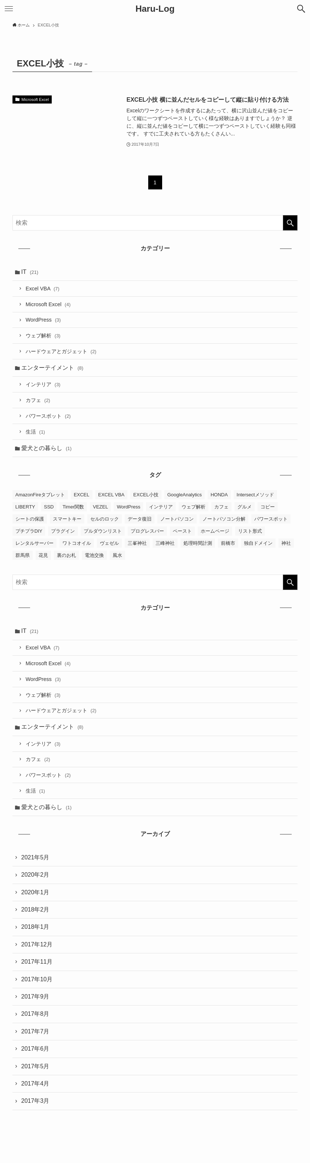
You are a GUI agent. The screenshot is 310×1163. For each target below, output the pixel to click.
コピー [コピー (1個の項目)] (267, 507)
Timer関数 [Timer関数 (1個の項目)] (73, 507)
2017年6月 (35, 1049)
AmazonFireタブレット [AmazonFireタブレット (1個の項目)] (40, 494)
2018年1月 (35, 927)
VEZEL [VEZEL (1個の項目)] (100, 507)
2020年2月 (35, 875)
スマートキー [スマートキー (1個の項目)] (67, 519)
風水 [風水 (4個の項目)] (117, 555)
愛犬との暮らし (46, 448)
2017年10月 (36, 979)
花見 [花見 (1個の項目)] (43, 555)
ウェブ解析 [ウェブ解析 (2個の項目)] (193, 507)
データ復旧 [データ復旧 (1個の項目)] (140, 519)
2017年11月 (36, 962)
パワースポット (48, 416)
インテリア (43, 384)
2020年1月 (35, 892)
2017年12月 (36, 944)
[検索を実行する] (290, 223)
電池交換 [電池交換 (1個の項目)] (94, 555)
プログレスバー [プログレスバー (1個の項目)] (147, 531)
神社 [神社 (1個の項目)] (286, 543)
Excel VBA (42, 288)
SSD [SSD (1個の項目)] (49, 507)
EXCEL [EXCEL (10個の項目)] (82, 494)
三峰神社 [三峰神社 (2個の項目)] (165, 543)
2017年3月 (35, 1101)
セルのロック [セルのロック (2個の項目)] (104, 519)
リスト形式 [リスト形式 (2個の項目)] (250, 531)
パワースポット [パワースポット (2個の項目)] (271, 519)
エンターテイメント (52, 368)
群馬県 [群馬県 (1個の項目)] (22, 555)
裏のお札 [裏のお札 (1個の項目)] (66, 555)
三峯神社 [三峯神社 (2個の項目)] (137, 543)
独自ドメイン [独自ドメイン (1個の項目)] (258, 543)
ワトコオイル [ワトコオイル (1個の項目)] (76, 543)
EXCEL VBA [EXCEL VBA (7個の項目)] (111, 494)
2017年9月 (35, 996)
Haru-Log (155, 8)
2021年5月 (35, 857)
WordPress (43, 320)
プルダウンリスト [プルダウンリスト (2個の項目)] (103, 531)
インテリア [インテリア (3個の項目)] (161, 507)
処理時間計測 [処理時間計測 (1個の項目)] (197, 543)
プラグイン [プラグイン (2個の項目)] (63, 531)
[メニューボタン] (9, 9)
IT (30, 272)
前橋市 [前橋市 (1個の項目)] (228, 543)
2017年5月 (35, 1066)
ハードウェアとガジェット (61, 351)
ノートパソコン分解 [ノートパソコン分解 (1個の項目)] (224, 519)
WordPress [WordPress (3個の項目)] (128, 507)
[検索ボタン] (301, 9)
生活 (35, 432)
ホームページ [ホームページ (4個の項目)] (215, 531)
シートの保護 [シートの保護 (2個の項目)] (29, 519)
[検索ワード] (155, 223)
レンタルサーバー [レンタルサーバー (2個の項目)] (34, 543)
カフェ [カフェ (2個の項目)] (221, 507)
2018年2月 (35, 909)
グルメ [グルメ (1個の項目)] (244, 507)
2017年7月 (35, 1031)
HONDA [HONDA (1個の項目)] (219, 494)
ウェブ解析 (43, 335)
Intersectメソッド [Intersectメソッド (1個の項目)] (255, 494)
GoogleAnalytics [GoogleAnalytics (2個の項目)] (184, 494)
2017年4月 (35, 1083)
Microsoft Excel (48, 304)
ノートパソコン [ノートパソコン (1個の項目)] (177, 519)
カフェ (38, 400)
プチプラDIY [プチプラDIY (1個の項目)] (29, 531)
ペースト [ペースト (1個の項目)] (182, 531)
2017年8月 (35, 1014)
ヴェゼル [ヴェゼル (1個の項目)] (109, 543)
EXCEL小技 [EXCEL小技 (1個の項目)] (145, 494)
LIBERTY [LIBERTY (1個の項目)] (25, 507)
